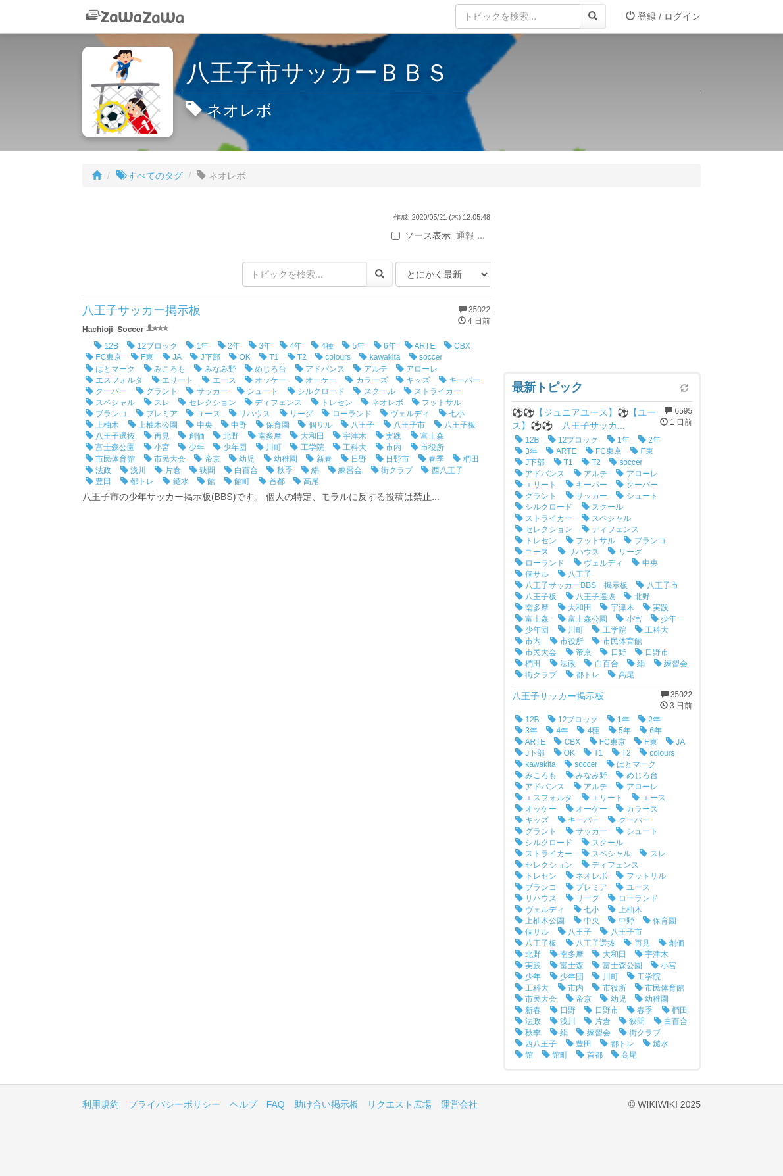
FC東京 (104, 357)
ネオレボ (382, 402)
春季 (431, 459)
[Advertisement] (602, 283)
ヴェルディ (405, 413)
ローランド (346, 413)
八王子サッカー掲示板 (141, 310)
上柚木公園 (153, 424)
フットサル (436, 402)
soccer (426, 357)
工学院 (307, 447)
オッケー (265, 380)
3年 (260, 346)
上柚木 (102, 424)
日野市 (392, 459)
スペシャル (110, 402)
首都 (271, 481)
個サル (315, 424)
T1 (268, 357)
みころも (165, 369)
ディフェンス (273, 402)
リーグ (296, 413)
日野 (353, 459)
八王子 (357, 424)
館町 (237, 481)
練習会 (345, 470)
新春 (319, 459)
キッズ (413, 380)
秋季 (279, 470)
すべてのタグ (149, 175)
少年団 (230, 447)
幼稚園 (280, 459)
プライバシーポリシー (174, 1104)
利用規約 (100, 1104)
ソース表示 (421, 235)
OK (240, 357)
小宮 (157, 447)
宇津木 (349, 436)
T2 (297, 357)
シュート (257, 391)
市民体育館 (110, 459)
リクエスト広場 (399, 1104)
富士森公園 (110, 447)
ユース (203, 413)
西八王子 (442, 470)
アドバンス (320, 369)
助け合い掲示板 (326, 1104)
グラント (157, 391)
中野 (234, 424)
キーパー (459, 380)
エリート (172, 380)
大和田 (307, 436)
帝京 (207, 459)
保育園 (273, 424)
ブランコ (106, 413)
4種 (322, 346)
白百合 (241, 470)
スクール (374, 391)
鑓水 (175, 481)
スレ (157, 402)
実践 (388, 436)
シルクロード (316, 391)
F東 (142, 357)
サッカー (207, 391)
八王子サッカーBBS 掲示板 (571, 585)
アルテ (370, 369)
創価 (191, 436)
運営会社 (459, 1104)
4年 (291, 346)
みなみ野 (215, 369)
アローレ (417, 369)
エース (219, 380)
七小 (452, 413)
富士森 (427, 436)
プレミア (157, 413)
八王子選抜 (110, 436)
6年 (385, 346)
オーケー (316, 380)
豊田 (98, 481)
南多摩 (265, 436)
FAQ (275, 1104)
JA (172, 357)
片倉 (167, 470)
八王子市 (404, 424)
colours (333, 357)
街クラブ (392, 470)
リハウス (249, 413)
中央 (199, 424)
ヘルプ (243, 1104)
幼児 (242, 459)
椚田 (465, 459)
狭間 (202, 470)
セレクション (207, 402)
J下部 (205, 357)
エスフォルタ (114, 380)
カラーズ (366, 380)
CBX (457, 346)
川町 (269, 447)
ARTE (420, 346)
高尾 (306, 481)
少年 (191, 447)
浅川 (133, 470)
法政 (98, 470)
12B (106, 346)
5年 (353, 346)
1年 (197, 346)
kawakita (379, 357)
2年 (229, 346)
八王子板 (455, 424)
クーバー (106, 391)
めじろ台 (265, 369)
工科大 (349, 447)
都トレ (137, 481)
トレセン (332, 402)
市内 (388, 447)
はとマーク (110, 369)
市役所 (427, 447)
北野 (226, 436)
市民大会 (165, 459)
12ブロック (152, 346)
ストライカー (432, 391)
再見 (157, 436)
